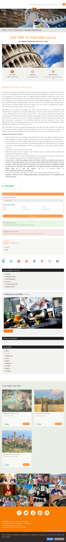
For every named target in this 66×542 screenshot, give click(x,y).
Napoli (7, 361)
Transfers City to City (11, 284)
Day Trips (8, 281)
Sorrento (8, 366)
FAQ (45, 4)
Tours (34, 4)
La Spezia (8, 371)
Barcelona (8, 363)
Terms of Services (49, 531)
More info (8, 331)
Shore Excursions (10, 279)
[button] (6, 56)
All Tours (8, 274)
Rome (7, 351)
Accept (50, 539)
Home (30, 4)
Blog (48, 4)
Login (60, 4)
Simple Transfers (10, 286)
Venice (7, 358)
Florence (8, 353)
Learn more (59, 539)
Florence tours (18, 30)
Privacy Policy (60, 531)
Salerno (8, 368)
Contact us (54, 4)
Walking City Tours (11, 276)
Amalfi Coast (9, 356)
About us (40, 4)
